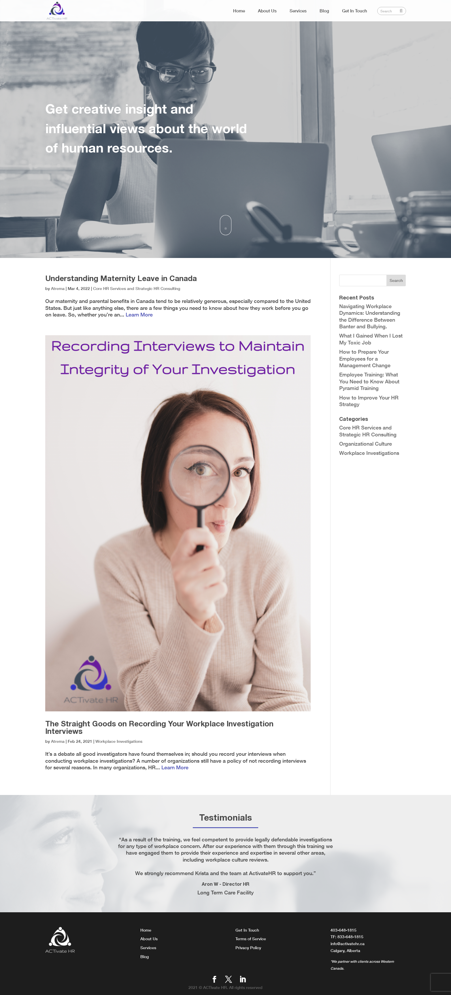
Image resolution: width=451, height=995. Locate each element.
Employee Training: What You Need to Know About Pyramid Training (369, 381)
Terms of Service (250, 938)
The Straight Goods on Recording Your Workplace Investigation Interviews (159, 727)
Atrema (58, 288)
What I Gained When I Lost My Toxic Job (371, 338)
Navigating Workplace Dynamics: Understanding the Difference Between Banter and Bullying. (369, 316)
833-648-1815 (350, 936)
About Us (267, 10)
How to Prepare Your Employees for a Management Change (364, 358)
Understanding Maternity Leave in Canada (121, 278)
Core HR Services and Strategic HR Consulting (136, 288)
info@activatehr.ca (348, 943)
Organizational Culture (365, 443)
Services (298, 10)
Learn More (139, 314)
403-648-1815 (343, 930)
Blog (324, 10)
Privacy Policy (248, 947)
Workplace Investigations (118, 741)
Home (239, 10)
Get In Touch (354, 10)
